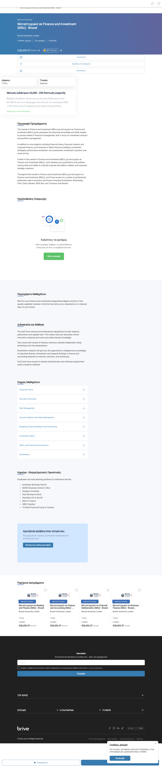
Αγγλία (28, 45)
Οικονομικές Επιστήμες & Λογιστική (46, 14)
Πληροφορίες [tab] (130, 29)
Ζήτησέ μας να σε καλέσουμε (46, 102)
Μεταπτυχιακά (22, 14)
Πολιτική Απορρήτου (112, 649)
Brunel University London (28, 40)
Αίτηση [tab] (108, 29)
